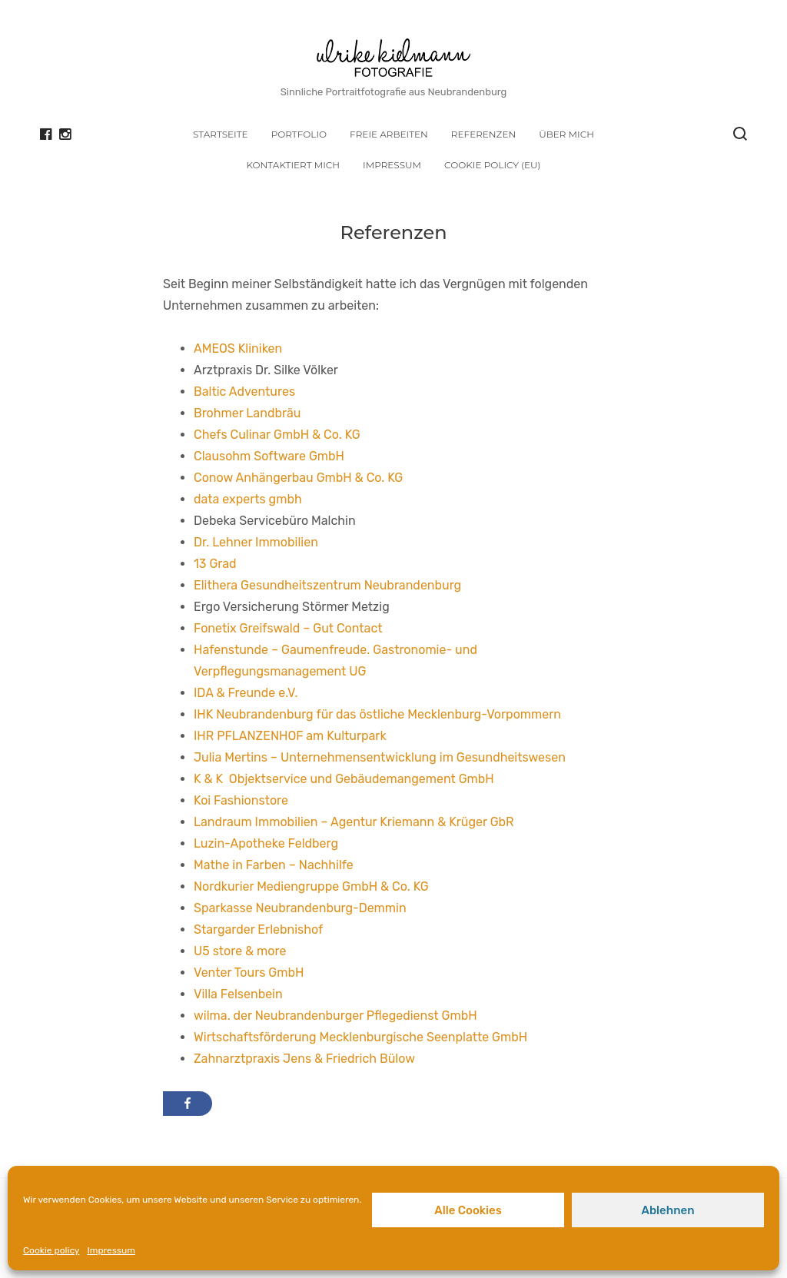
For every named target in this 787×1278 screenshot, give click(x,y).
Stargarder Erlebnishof (258, 929)
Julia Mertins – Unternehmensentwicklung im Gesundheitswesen (380, 757)
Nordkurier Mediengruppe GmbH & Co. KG (311, 886)
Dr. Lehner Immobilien (256, 542)
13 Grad (215, 563)
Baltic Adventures (244, 391)
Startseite (220, 134)
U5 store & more (240, 951)
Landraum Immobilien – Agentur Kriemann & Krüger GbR (354, 822)
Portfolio (299, 134)
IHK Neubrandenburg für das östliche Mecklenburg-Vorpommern (377, 714)
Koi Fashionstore (241, 800)
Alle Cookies (467, 1210)
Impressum (110, 1250)
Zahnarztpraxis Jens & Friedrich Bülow (304, 1058)
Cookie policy (51, 1250)
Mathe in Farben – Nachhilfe (274, 865)
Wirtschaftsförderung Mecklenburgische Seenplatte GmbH (360, 1037)
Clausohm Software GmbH (269, 456)
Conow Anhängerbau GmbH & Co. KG (298, 477)
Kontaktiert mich (293, 165)
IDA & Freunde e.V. (245, 692)
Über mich (566, 134)
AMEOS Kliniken (238, 348)
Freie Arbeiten (389, 134)
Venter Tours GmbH (249, 972)
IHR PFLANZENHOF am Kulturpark (290, 736)
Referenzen (483, 134)
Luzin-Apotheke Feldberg (266, 843)
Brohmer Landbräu (247, 413)
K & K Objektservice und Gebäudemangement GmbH (344, 779)
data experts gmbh (248, 499)
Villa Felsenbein (238, 994)
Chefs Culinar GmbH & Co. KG (277, 434)
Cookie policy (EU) (492, 165)
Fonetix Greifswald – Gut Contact (288, 628)
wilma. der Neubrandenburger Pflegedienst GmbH (335, 1015)
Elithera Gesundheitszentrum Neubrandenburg (327, 585)
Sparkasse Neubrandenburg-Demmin (300, 908)
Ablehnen (667, 1210)
